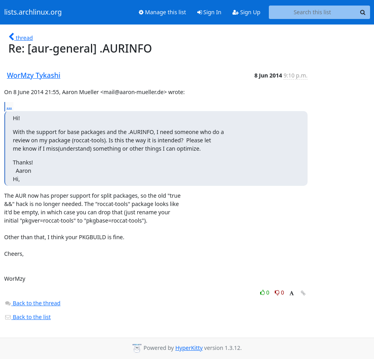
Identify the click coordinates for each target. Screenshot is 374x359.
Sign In (209, 12)
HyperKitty (188, 347)
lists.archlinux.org (33, 12)
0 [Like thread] (265, 292)
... (9, 106)
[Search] (363, 12)
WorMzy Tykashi (33, 75)
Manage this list (162, 12)
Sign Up (246, 12)
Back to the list (27, 317)
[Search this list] (312, 12)
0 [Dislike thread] (279, 292)
